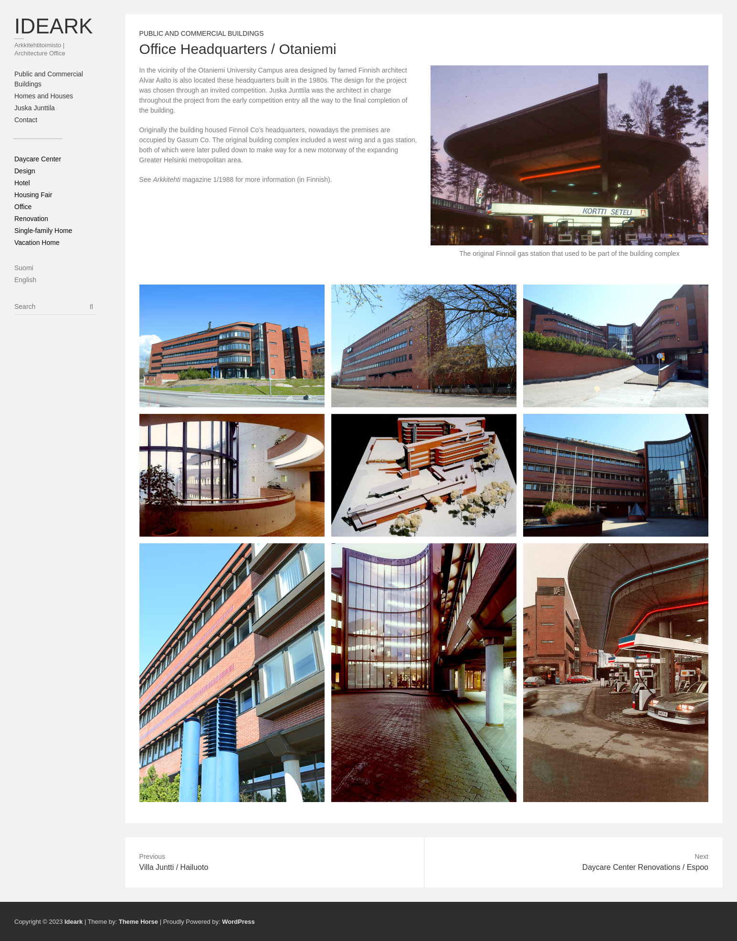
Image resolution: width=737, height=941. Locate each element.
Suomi (23, 268)
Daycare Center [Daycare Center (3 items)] (37, 159)
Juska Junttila (34, 108)
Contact (25, 120)
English (25, 280)
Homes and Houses (43, 96)
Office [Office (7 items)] (23, 207)
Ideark (53, 26)
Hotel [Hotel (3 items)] (22, 183)
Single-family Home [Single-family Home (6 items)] (43, 230)
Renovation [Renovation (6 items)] (31, 218)
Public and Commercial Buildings (201, 33)
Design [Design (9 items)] (24, 171)
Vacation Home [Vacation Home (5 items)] (37, 242)
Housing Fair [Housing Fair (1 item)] (33, 195)
